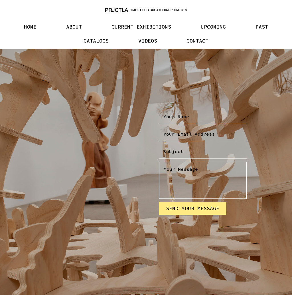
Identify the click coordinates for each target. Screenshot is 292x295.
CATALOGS (96, 40)
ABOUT (74, 26)
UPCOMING (213, 26)
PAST (262, 26)
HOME (30, 26)
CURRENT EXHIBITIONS (141, 26)
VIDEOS (147, 40)
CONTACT (197, 40)
